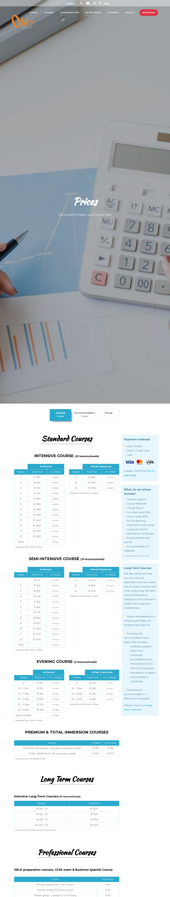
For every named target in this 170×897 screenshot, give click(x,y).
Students (112, 12)
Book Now (149, 12)
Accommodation (69, 12)
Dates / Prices (93, 12)
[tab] (60, 415)
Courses (49, 12)
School (34, 12)
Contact (130, 12)
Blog (106, 3)
